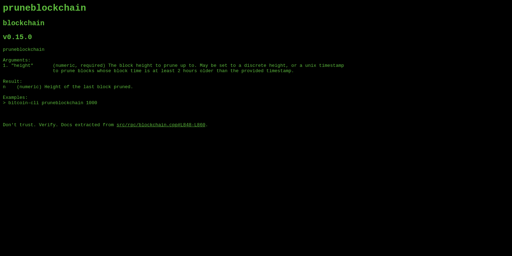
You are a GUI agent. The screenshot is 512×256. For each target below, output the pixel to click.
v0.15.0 (17, 42)
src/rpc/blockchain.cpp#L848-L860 (161, 144)
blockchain (23, 26)
